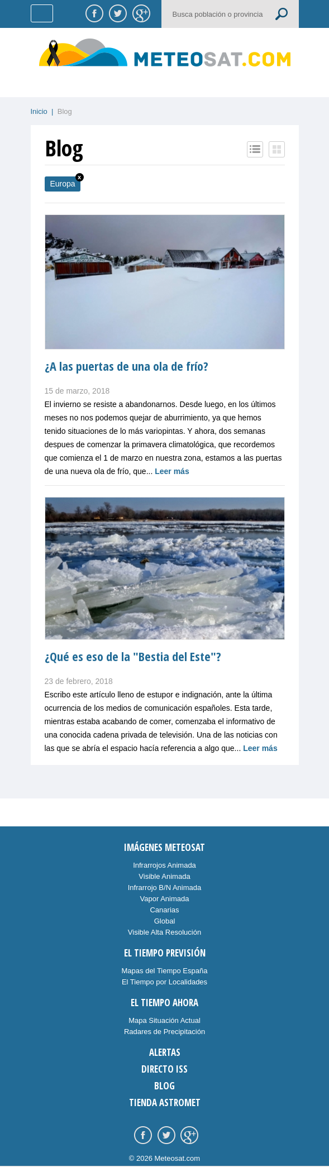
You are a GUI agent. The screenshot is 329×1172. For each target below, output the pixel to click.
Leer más (172, 471)
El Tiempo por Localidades (164, 982)
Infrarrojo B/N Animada (165, 887)
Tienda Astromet (165, 1102)
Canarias (164, 910)
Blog (164, 1085)
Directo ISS (164, 1069)
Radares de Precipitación (164, 1031)
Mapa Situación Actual (164, 1020)
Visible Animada (164, 876)
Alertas (164, 1052)
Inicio (39, 111)
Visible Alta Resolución (164, 932)
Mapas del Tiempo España (165, 971)
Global (164, 921)
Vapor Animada (164, 898)
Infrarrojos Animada (164, 865)
